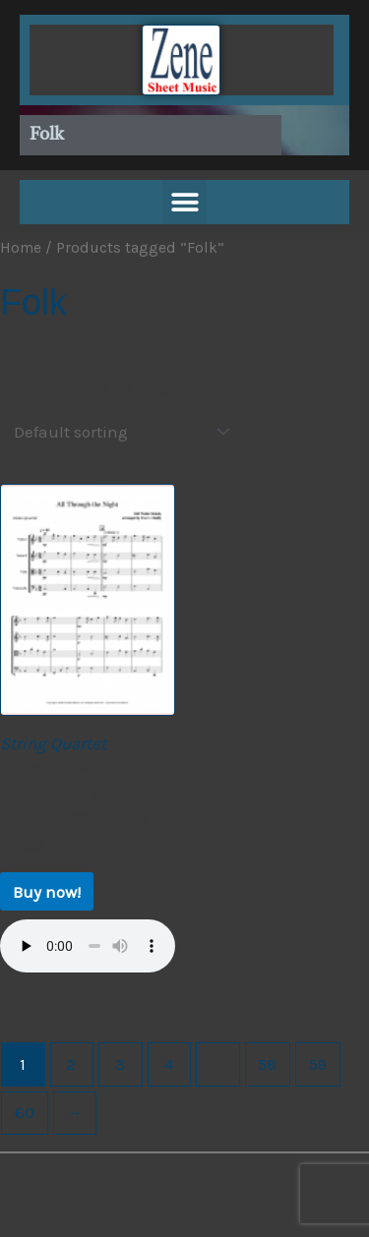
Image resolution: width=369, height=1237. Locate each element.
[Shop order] (117, 432)
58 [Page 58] (267, 1064)
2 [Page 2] (71, 1064)
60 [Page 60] (24, 1112)
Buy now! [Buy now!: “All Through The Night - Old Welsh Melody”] (47, 892)
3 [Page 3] (120, 1064)
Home (20, 248)
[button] (184, 202)
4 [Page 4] (168, 1064)
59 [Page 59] (318, 1064)
